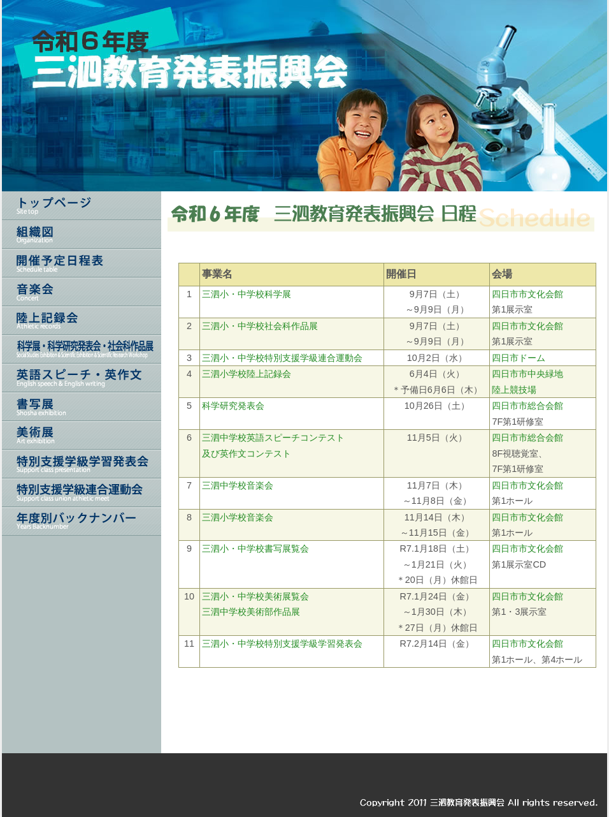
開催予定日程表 (81, 263)
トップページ (81, 205)
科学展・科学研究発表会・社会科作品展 (81, 349)
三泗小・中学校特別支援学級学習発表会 (282, 643)
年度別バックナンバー (81, 521)
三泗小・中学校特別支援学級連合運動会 (282, 358)
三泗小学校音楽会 (237, 517)
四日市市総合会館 (527, 406)
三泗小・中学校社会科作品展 (260, 326)
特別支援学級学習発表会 (81, 464)
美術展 (81, 435)
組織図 (81, 234)
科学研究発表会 (233, 406)
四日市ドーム (518, 358)
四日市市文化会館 (527, 294)
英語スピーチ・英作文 (81, 378)
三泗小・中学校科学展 (246, 294)
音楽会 (81, 291)
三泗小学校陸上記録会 (246, 374)
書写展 (81, 406)
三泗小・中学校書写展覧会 (255, 548)
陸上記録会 (81, 320)
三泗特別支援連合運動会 (81, 492)
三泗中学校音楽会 (237, 485)
